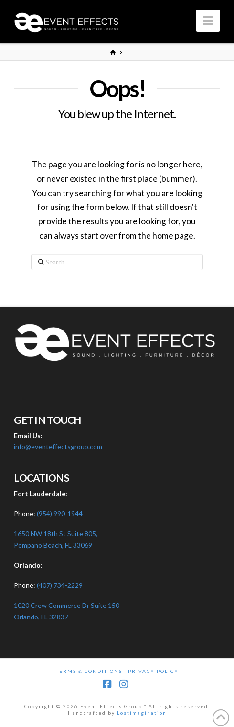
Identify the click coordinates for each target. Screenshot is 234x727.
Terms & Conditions (89, 671)
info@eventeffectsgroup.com (58, 446)
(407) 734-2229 (60, 585)
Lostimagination (142, 713)
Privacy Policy (153, 671)
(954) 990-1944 (60, 513)
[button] (208, 21)
